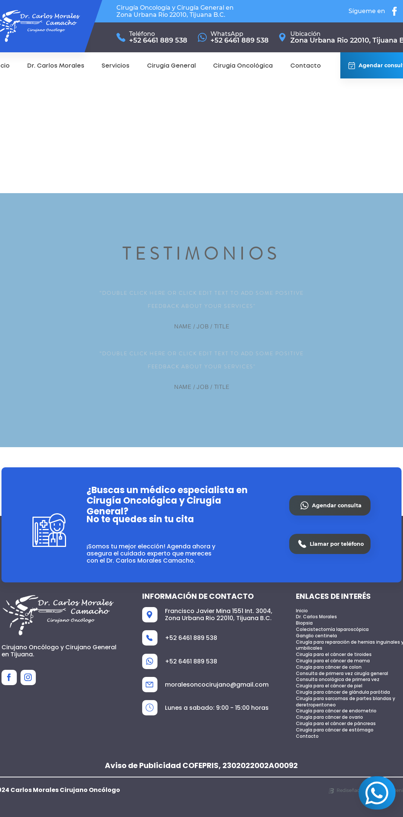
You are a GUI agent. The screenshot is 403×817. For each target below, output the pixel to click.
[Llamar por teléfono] (330, 544)
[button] (116, 66)
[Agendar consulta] (377, 793)
